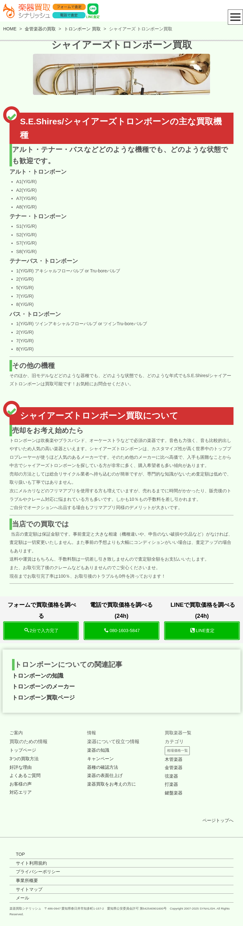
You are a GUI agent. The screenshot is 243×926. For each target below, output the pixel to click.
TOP (20, 854)
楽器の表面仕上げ (105, 775)
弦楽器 (171, 776)
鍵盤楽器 (173, 792)
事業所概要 (27, 880)
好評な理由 (21, 767)
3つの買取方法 (24, 758)
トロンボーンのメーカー (43, 686)
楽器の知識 (98, 750)
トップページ (23, 750)
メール (22, 897)
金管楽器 (173, 767)
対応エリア (21, 792)
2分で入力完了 (41, 630)
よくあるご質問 (25, 775)
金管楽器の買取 (40, 28)
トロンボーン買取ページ (43, 697)
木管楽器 (173, 759)
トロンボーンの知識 (37, 676)
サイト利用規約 (31, 863)
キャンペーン (100, 758)
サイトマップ (29, 889)
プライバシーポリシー (38, 871)
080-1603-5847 (122, 630)
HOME (9, 28)
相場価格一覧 (177, 750)
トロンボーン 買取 (82, 28)
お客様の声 (21, 783)
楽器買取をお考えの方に (111, 783)
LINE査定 (202, 630)
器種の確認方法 (102, 767)
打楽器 (171, 784)
